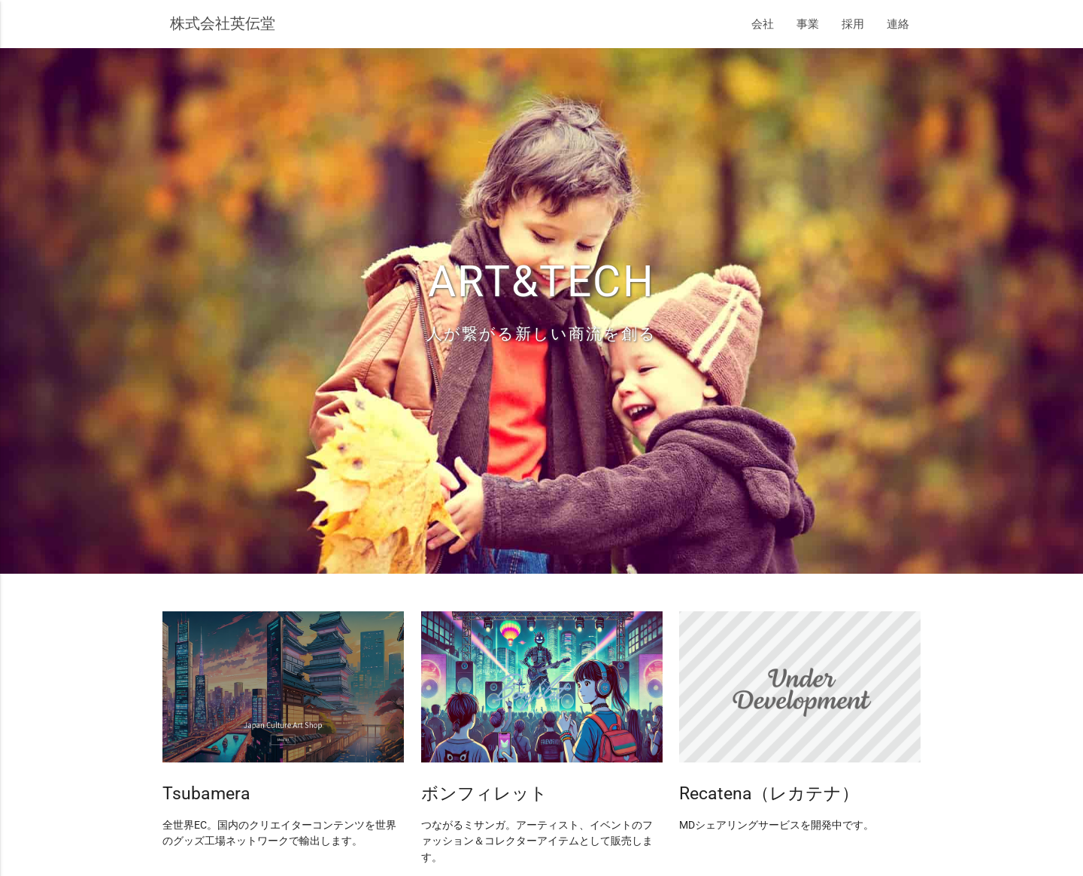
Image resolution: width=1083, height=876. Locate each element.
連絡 (898, 24)
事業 (807, 24)
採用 (853, 24)
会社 (762, 24)
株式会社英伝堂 (222, 23)
